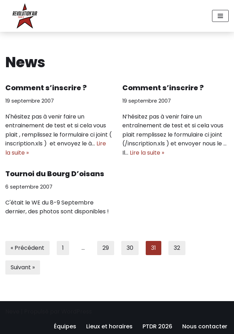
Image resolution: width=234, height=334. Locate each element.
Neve (12, 311)
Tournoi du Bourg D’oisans (54, 174)
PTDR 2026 (157, 326)
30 (130, 248)
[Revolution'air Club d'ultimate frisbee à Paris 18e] (24, 16)
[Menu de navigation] (220, 16)
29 (105, 248)
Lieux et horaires (109, 326)
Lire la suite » (147, 153)
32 (177, 248)
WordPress (76, 311)
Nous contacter (204, 326)
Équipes (65, 326)
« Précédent (27, 248)
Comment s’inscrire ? (46, 88)
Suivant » (23, 267)
